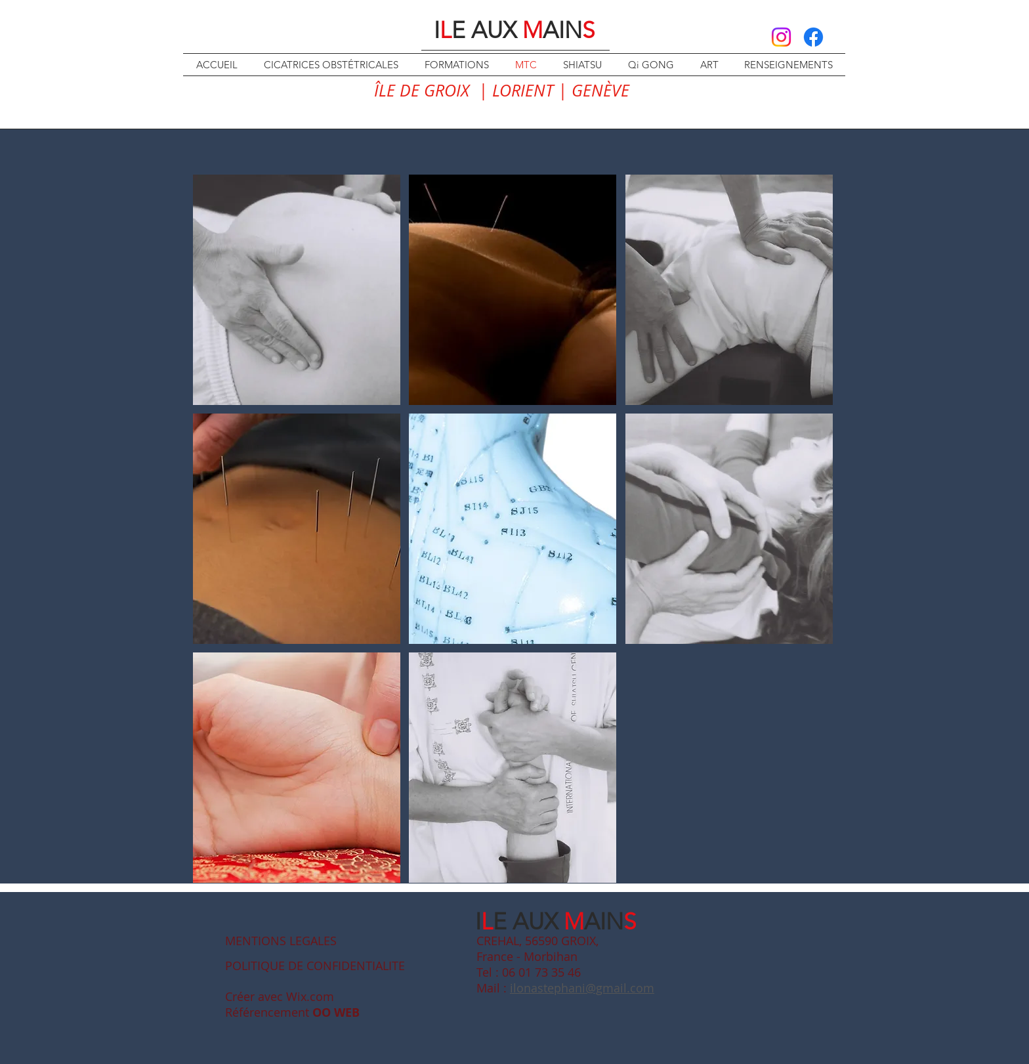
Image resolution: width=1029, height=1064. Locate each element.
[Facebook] (813, 37)
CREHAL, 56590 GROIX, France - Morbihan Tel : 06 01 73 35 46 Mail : (537, 964)
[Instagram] (781, 37)
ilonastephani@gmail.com (582, 988)
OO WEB (336, 1012)
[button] (296, 290)
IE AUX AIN (514, 30)
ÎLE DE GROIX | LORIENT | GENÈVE (501, 90)
